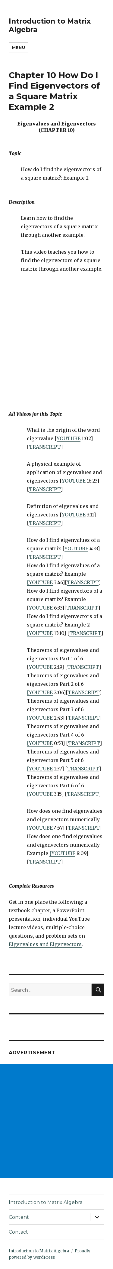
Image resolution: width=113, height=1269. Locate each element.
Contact (18, 1232)
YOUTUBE (68, 438)
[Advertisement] (56, 1121)
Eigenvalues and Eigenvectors (45, 944)
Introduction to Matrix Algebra (46, 1202)
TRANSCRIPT (45, 447)
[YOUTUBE (40, 582)
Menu (18, 47)
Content (19, 1217)
